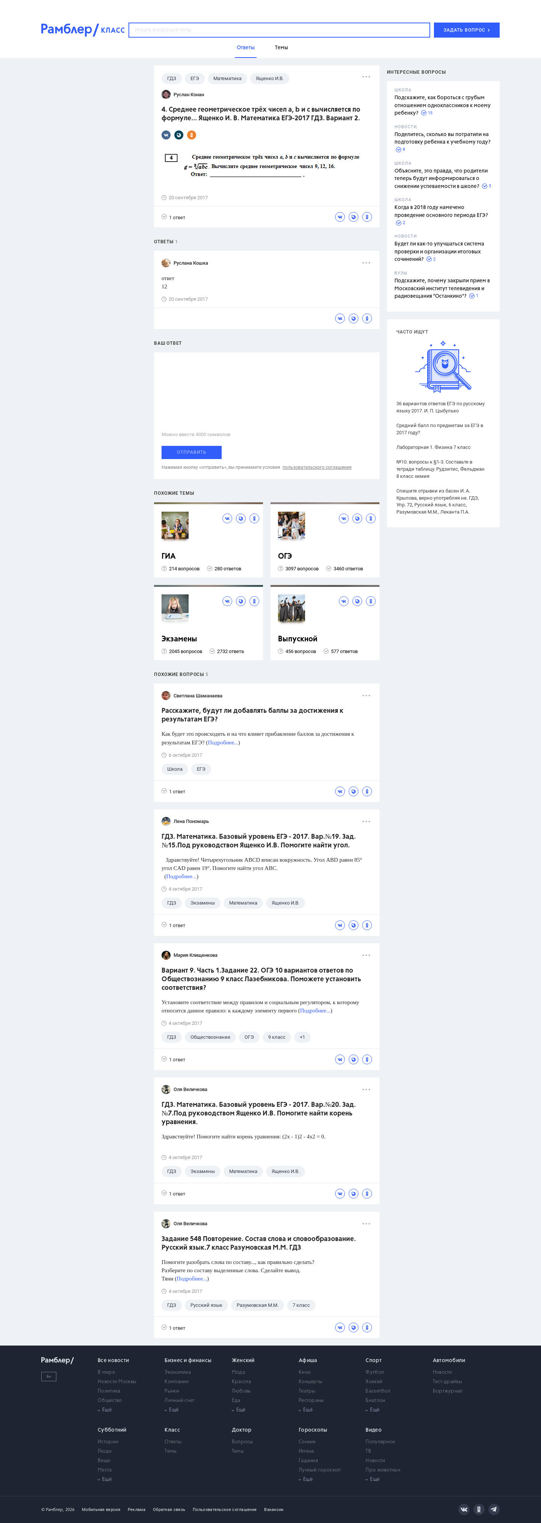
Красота (241, 1381)
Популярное (380, 1442)
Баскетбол (378, 1391)
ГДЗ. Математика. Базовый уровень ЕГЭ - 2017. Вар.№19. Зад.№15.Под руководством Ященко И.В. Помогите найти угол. (259, 841)
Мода (238, 1372)
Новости (442, 1372)
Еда (236, 1400)
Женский (243, 1360)
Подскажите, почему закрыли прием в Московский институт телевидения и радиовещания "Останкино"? (442, 288)
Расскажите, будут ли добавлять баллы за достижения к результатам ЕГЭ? (252, 715)
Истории (108, 1442)
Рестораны (311, 1400)
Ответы (173, 1442)
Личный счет (179, 1400)
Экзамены (179, 639)
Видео (374, 1430)
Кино (305, 1372)
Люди (105, 1451)
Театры (307, 1391)
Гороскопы (313, 1430)
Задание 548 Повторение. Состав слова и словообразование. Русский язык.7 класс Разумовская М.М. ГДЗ (259, 1243)
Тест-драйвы (447, 1381)
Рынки (172, 1391)
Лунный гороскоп (320, 1470)
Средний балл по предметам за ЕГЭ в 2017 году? (439, 429)
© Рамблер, (52, 1510)
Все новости (113, 1360)
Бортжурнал (448, 1391)
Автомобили (449, 1360)
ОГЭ (285, 557)
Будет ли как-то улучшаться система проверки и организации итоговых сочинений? (439, 251)
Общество (110, 1400)
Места (105, 1470)
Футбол (375, 1372)
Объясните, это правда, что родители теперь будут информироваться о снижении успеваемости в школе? (441, 178)
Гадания (308, 1460)
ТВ (368, 1451)
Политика (109, 1391)
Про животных (383, 1470)
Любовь (241, 1391)
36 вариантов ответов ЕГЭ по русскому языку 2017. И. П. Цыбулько (440, 407)
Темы (171, 1451)
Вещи (104, 1460)
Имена (306, 1451)
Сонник (307, 1442)
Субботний (112, 1430)
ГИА (169, 557)
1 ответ (173, 217)
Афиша (308, 1360)
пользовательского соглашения (317, 467)
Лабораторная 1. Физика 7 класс (433, 447)
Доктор (242, 1430)
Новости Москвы (117, 1381)
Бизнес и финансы (188, 1360)
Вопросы (242, 1442)
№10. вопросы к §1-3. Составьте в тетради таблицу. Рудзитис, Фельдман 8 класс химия (440, 469)
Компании (177, 1381)
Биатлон (375, 1400)
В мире (106, 1372)
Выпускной (297, 639)
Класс (172, 1430)
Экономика (178, 1372)
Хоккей (374, 1381)
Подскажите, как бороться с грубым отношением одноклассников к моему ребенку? (442, 105)
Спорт (374, 1360)
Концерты (310, 1381)
